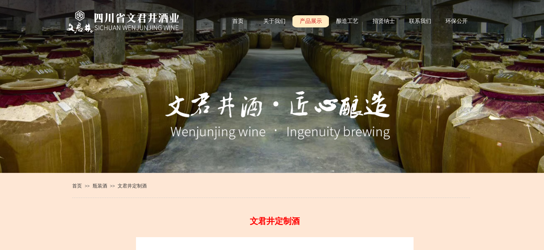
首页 (77, 186)
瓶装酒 (100, 186)
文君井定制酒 (132, 186)
